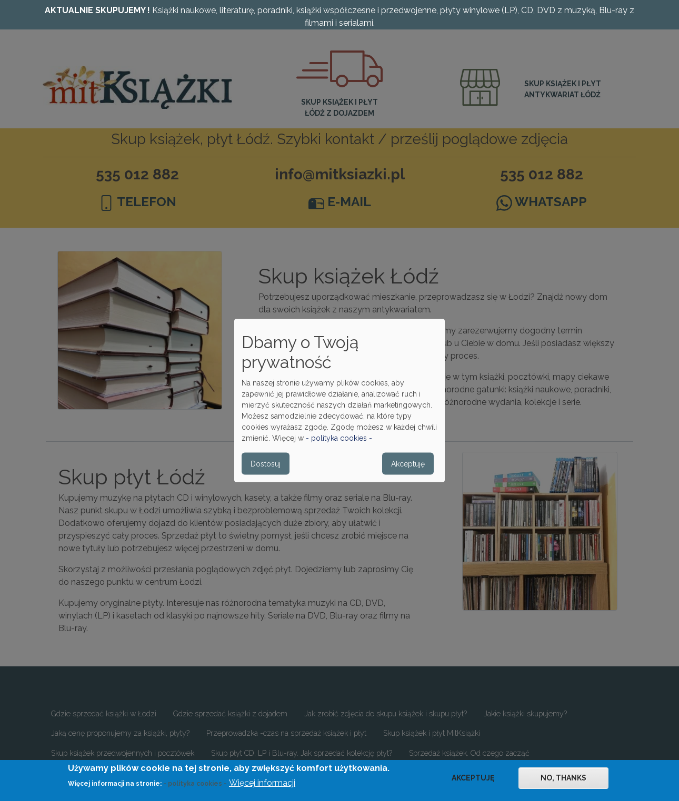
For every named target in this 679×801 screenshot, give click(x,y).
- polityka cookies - (339, 438)
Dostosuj (266, 464)
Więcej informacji (262, 787)
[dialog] (339, 400)
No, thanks (563, 781)
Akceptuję (408, 464)
